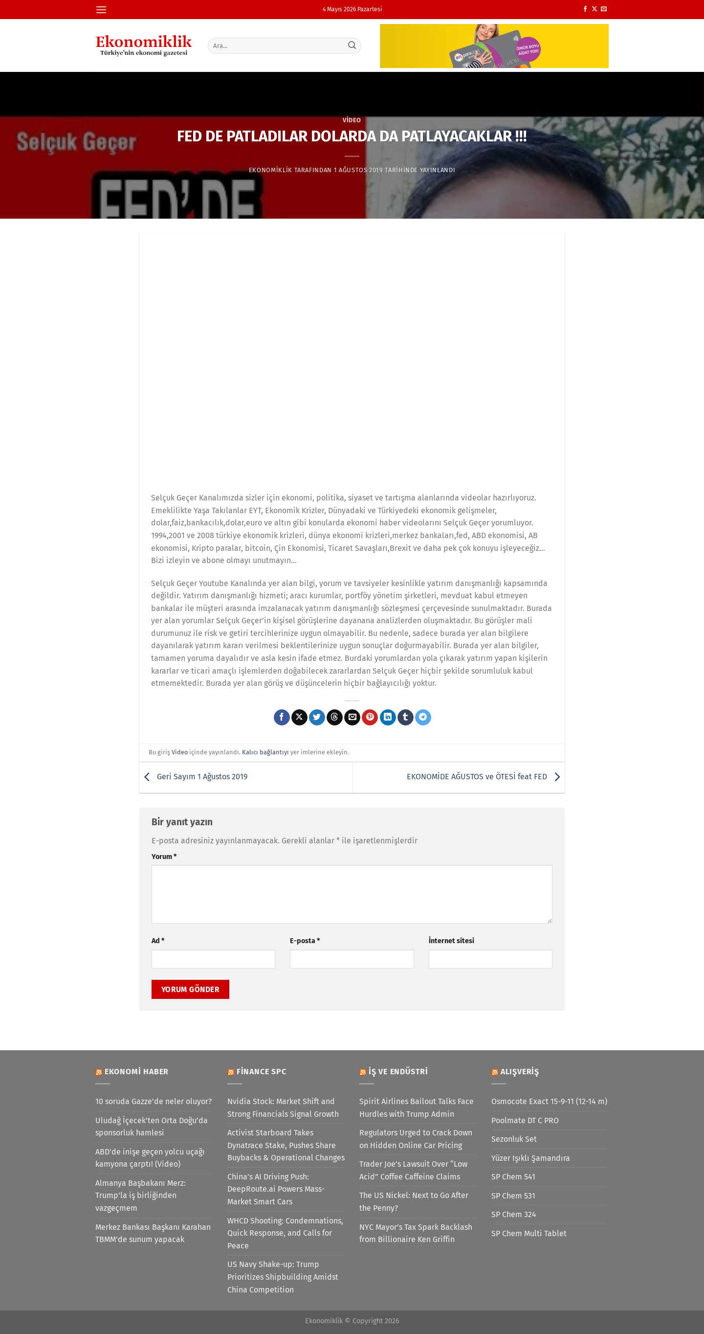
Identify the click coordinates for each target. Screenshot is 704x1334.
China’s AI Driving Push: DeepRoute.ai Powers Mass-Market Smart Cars (276, 1189)
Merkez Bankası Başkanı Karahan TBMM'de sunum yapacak (153, 1233)
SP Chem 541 (513, 1176)
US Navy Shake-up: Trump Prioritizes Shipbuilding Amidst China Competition (282, 1277)
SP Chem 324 (513, 1214)
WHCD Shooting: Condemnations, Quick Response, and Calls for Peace (285, 1233)
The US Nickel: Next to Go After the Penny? (413, 1202)
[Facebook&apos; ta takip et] (585, 9)
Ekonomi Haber (137, 1071)
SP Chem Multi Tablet (529, 1233)
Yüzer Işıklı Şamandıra (530, 1158)
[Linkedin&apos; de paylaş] (388, 717)
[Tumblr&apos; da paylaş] (405, 717)
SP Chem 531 (513, 1195)
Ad (158, 941)
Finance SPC (261, 1071)
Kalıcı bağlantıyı (265, 752)
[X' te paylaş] (299, 717)
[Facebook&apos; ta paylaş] (282, 717)
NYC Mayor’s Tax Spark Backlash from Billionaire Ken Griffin (415, 1233)
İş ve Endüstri (398, 1071)
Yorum (164, 857)
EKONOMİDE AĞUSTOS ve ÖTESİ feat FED (486, 777)
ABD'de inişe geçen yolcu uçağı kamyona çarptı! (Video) (150, 1158)
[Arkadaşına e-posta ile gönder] (352, 717)
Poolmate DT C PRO (525, 1120)
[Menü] (101, 9)
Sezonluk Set (514, 1139)
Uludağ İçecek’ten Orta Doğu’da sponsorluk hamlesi (151, 1127)
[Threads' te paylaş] (335, 717)
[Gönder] (352, 45)
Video (352, 120)
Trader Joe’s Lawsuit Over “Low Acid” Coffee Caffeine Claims (413, 1170)
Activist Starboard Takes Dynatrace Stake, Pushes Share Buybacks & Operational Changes (286, 1145)
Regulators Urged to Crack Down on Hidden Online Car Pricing (415, 1139)
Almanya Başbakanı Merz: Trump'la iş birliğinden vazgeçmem (140, 1195)
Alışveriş (520, 1071)
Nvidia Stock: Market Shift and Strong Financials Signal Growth (283, 1108)
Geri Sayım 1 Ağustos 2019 (193, 777)
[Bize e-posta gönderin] (604, 9)
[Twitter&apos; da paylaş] (317, 717)
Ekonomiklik (270, 170)
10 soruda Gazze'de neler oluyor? (153, 1101)
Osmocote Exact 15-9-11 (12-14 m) (549, 1101)
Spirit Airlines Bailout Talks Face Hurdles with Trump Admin (416, 1108)
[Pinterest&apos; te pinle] (370, 717)
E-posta (305, 941)
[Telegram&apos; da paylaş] (423, 717)
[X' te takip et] (594, 9)
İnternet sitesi (451, 941)
